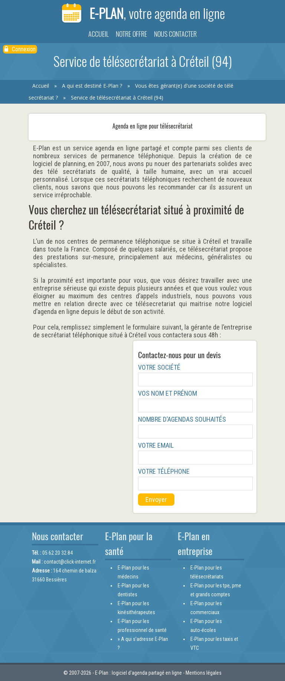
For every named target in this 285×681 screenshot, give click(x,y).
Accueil (98, 34)
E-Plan (142, 14)
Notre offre (131, 34)
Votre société (159, 367)
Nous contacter (175, 34)
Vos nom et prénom (167, 393)
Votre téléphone (164, 471)
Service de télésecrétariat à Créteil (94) (117, 97)
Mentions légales (204, 673)
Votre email (156, 445)
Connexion (20, 49)
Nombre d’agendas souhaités (182, 419)
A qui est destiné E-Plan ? (92, 85)
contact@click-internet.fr (70, 562)
